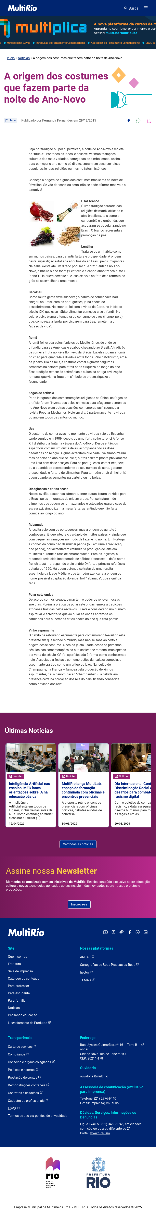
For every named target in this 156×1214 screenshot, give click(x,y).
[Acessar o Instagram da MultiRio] (113, 932)
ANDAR (87, 957)
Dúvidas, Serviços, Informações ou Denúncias (108, 1114)
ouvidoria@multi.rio (94, 1076)
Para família (17, 1000)
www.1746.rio (100, 1133)
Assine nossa (51, 871)
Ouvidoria (88, 1068)
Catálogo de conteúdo (23, 978)
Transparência (20, 1038)
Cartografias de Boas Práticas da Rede (109, 964)
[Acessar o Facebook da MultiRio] (129, 932)
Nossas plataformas (96, 948)
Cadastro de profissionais (28, 1100)
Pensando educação (22, 1015)
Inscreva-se (79, 904)
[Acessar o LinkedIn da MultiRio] (145, 932)
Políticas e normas (23, 1069)
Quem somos (17, 957)
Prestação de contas (24, 1077)
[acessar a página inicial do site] (22, 8)
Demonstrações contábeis (28, 1085)
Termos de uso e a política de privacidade (37, 1116)
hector (86, 972)
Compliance (18, 1054)
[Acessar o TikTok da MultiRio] (121, 932)
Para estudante (19, 993)
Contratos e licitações (25, 1093)
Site (11, 948)
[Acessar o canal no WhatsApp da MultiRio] (137, 932)
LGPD (14, 1108)
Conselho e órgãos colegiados (31, 1062)
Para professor (18, 986)
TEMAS (87, 980)
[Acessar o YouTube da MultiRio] (105, 932)
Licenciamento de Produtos (29, 1023)
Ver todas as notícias (78, 844)
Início (11, 58)
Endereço (87, 1038)
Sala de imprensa (20, 971)
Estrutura (14, 964)
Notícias (24, 58)
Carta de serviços (22, 1046)
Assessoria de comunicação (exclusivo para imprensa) (111, 1089)
